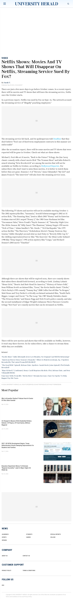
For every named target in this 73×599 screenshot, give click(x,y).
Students (29, 534)
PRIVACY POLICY (6, 570)
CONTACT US (26, 555)
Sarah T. (7, 82)
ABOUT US (5, 555)
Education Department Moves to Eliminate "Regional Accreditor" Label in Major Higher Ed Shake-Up (16, 468)
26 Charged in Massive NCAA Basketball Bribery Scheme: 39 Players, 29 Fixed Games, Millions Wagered (17, 423)
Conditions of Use (17, 596)
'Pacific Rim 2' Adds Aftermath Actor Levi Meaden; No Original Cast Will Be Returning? (35, 357)
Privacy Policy (28, 596)
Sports (4, 537)
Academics (5, 534)
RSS (3, 585)
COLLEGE (52, 537)
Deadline (57, 138)
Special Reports (55, 534)
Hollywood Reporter (50, 166)
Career (28, 537)
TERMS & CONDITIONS (29, 570)
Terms (7, 596)
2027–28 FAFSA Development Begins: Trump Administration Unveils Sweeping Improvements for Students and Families (18, 445)
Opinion (4, 540)
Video (5, 58)
